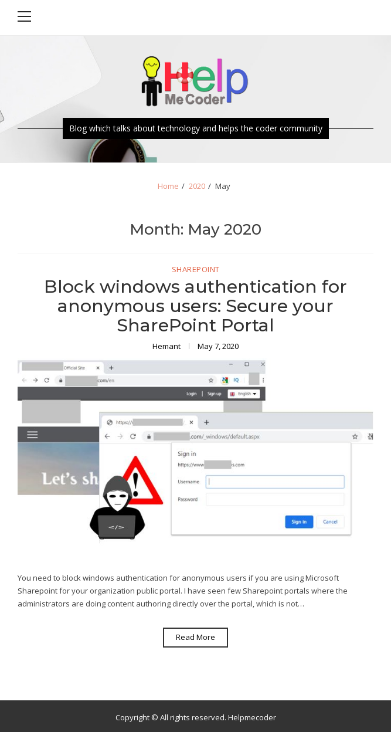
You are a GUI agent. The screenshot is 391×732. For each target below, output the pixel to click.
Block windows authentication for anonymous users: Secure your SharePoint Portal (195, 306)
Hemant (167, 346)
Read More (195, 637)
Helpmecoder (252, 717)
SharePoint (196, 269)
